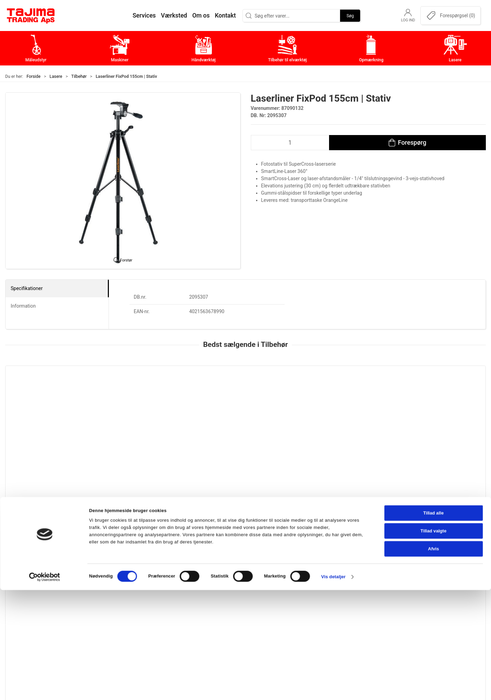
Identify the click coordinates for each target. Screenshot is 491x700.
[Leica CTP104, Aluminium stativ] (440, 401)
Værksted (350, 594)
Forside (34, 76)
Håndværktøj (194, 594)
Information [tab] (23, 306)
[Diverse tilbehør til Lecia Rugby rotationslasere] (148, 401)
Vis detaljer (333, 687)
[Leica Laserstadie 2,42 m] (51, 401)
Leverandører (355, 605)
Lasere (56, 76)
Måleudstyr (192, 573)
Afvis (433, 658)
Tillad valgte (433, 641)
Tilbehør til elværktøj (203, 605)
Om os (347, 573)
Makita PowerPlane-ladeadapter (240, 444)
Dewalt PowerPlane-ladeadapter (337, 444)
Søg (350, 15)
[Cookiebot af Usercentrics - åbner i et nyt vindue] (44, 687)
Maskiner (190, 583)
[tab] (236, 492)
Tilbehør (78, 76)
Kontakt (348, 583)
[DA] (31, 15)
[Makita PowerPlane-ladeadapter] (245, 401)
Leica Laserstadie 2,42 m (38, 444)
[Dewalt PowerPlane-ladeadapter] (343, 401)
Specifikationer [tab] (27, 288)
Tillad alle (433, 623)
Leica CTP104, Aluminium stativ (434, 444)
